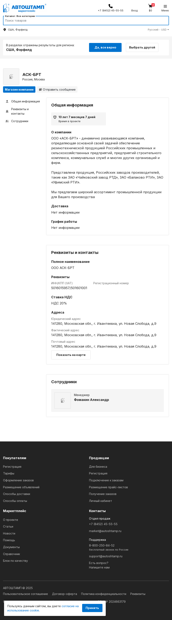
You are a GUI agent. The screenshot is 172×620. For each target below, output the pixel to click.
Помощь (9, 540)
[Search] (82, 20)
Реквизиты (137, 594)
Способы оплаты (15, 501)
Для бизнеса (98, 466)
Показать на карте (71, 355)
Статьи (8, 526)
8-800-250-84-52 (129, 548)
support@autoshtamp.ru (105, 556)
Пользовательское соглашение (26, 594)
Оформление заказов (18, 480)
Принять (92, 608)
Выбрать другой (142, 47)
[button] (158, 30)
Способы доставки (16, 494)
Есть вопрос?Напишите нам (99, 565)
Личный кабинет (100, 501)
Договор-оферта (65, 594)
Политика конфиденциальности (104, 594)
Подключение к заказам (106, 480)
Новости (9, 533)
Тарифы (8, 473)
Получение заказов (102, 494)
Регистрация (12, 466)
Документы (11, 547)
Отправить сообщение (57, 89)
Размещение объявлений (21, 487)
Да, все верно (105, 47)
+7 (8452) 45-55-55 (103, 524)
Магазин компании (19, 89)
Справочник (11, 554)
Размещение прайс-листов (108, 487)
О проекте (10, 519)
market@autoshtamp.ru (105, 531)
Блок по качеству (15, 560)
